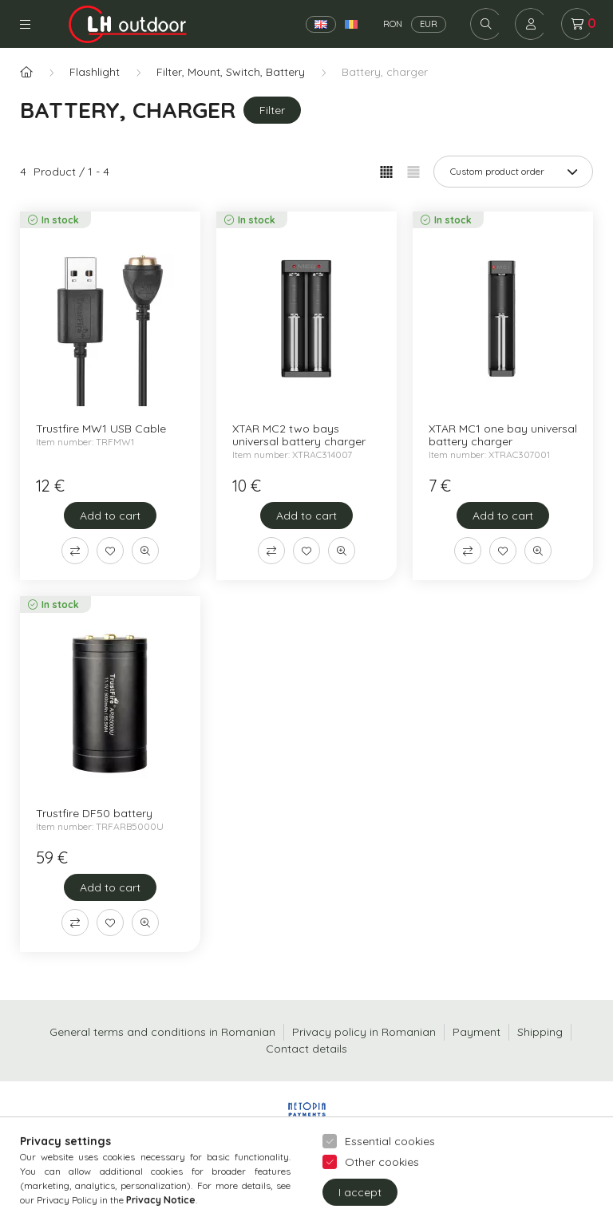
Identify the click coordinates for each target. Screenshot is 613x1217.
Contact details (306, 1048)
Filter (272, 110)
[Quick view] (145, 550)
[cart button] (577, 24)
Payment (476, 1032)
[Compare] (75, 550)
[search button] (486, 24)
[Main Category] (26, 72)
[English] (321, 24)
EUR (428, 24)
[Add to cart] (110, 515)
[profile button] (531, 24)
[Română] (351, 24)
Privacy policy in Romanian (364, 1032)
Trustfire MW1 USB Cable (101, 428)
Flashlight (94, 72)
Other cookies (382, 1194)
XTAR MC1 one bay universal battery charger (503, 435)
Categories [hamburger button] (25, 24)
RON (392, 24)
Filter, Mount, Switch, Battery (230, 72)
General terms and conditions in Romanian (162, 1032)
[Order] (513, 172)
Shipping (540, 1032)
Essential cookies (390, 1174)
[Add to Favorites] (110, 550)
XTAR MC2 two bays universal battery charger (299, 435)
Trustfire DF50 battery (94, 813)
